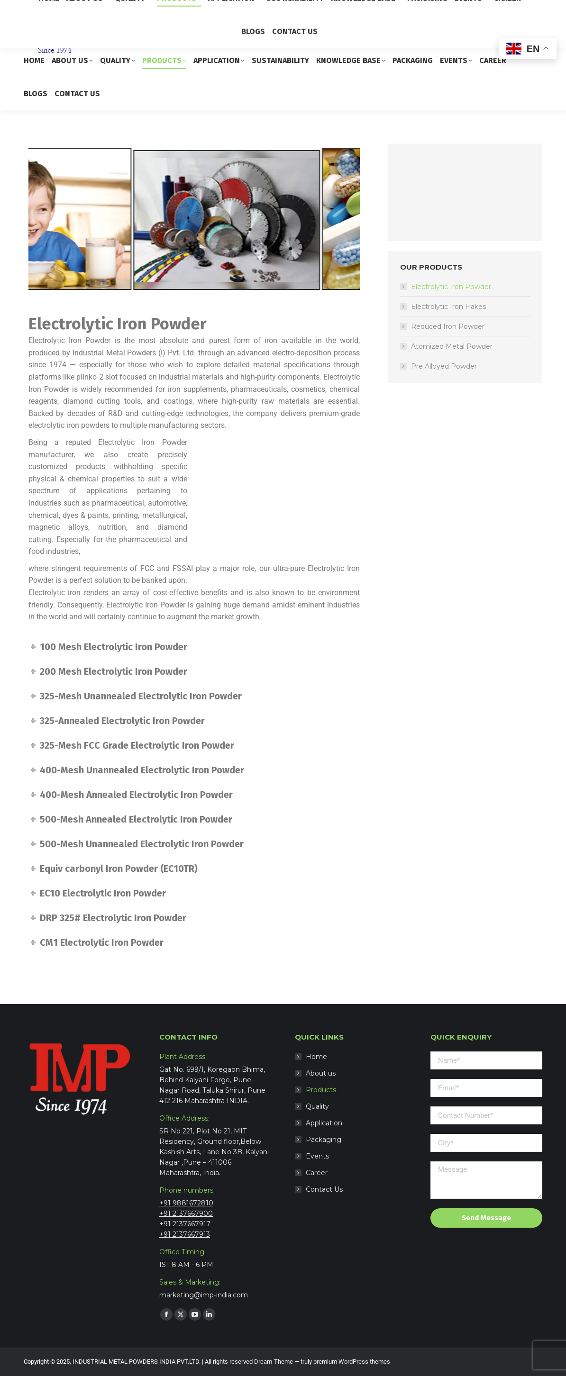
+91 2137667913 (184, 1234)
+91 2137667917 (184, 1224)
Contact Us (324, 1189)
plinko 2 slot (96, 376)
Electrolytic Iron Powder (451, 286)
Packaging (323, 1139)
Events (317, 1156)
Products (321, 1090)
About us (321, 1073)
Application (324, 1123)
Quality (317, 1106)
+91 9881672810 (186, 1203)
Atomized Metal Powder (452, 346)
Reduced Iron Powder (447, 326)
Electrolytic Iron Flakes (448, 306)
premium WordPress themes (351, 1361)
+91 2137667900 (186, 1213)
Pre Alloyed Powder (444, 366)
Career (317, 1172)
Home (316, 1056)
